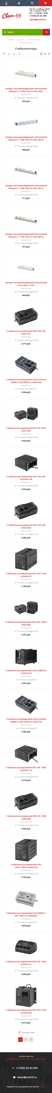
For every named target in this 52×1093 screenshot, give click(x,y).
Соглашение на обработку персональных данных (26, 1059)
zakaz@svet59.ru (38, 20)
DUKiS (42, 1087)
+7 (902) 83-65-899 (27, 1068)
